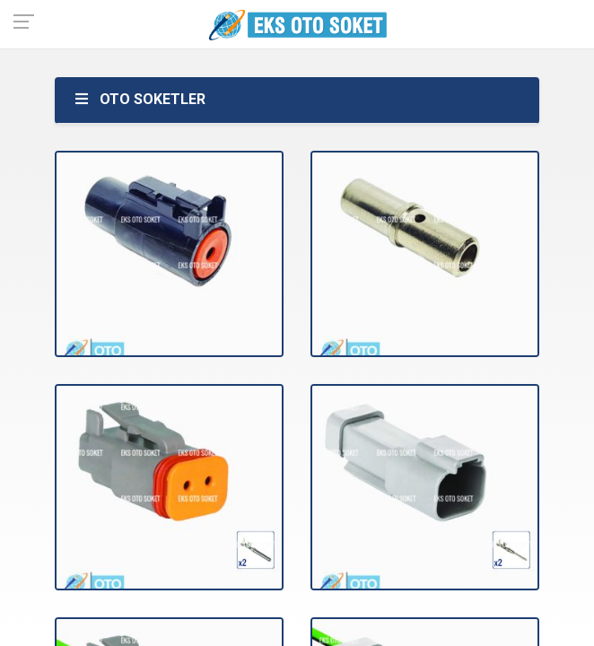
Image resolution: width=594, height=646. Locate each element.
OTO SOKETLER (139, 99)
